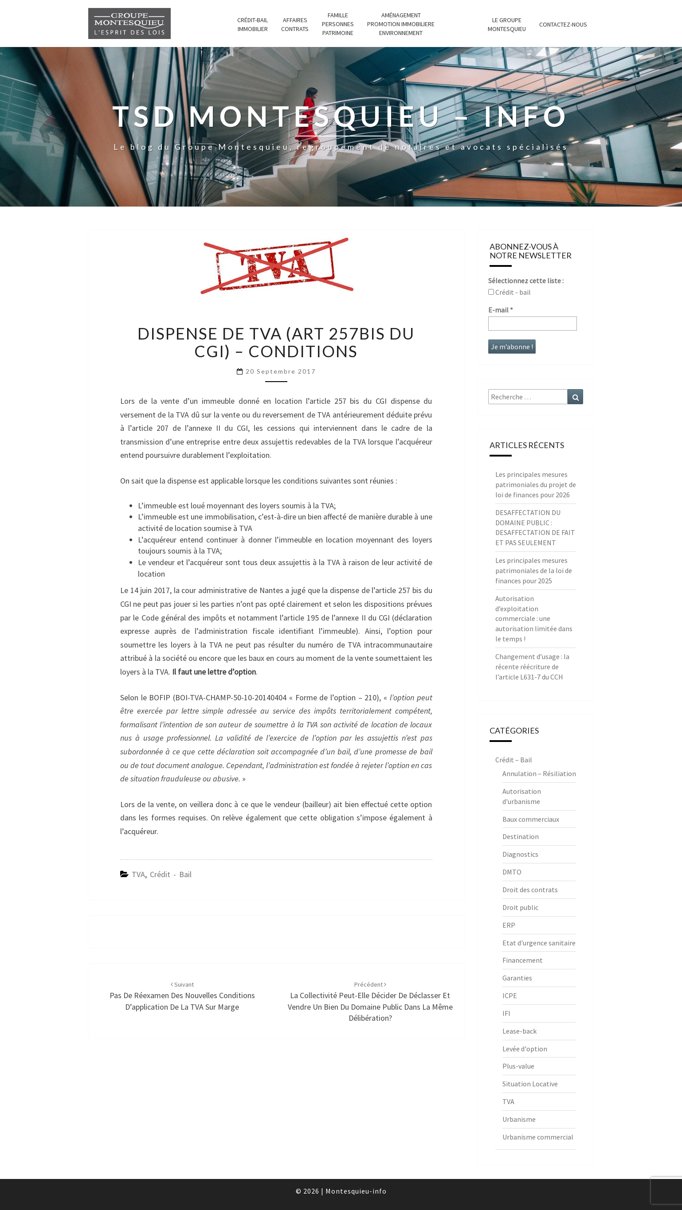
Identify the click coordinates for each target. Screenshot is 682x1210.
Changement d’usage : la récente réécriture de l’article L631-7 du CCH (532, 666)
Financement (522, 960)
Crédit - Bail (171, 874)
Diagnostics (520, 854)
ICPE (509, 995)
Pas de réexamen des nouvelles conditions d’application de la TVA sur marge (182, 995)
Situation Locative (530, 1083)
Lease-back (519, 1031)
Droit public (520, 907)
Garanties (517, 977)
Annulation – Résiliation (539, 773)
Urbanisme (519, 1119)
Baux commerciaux (530, 819)
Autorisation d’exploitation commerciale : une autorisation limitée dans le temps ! (533, 618)
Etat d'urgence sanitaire (539, 942)
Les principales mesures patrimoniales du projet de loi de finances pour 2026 (535, 484)
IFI (506, 1013)
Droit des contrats (530, 889)
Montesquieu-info (356, 1191)
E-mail (500, 309)
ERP (508, 925)
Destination (520, 836)
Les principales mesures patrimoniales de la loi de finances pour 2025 (533, 570)
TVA (138, 874)
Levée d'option (524, 1048)
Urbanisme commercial (537, 1136)
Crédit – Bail (513, 759)
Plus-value (518, 1066)
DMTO (511, 871)
